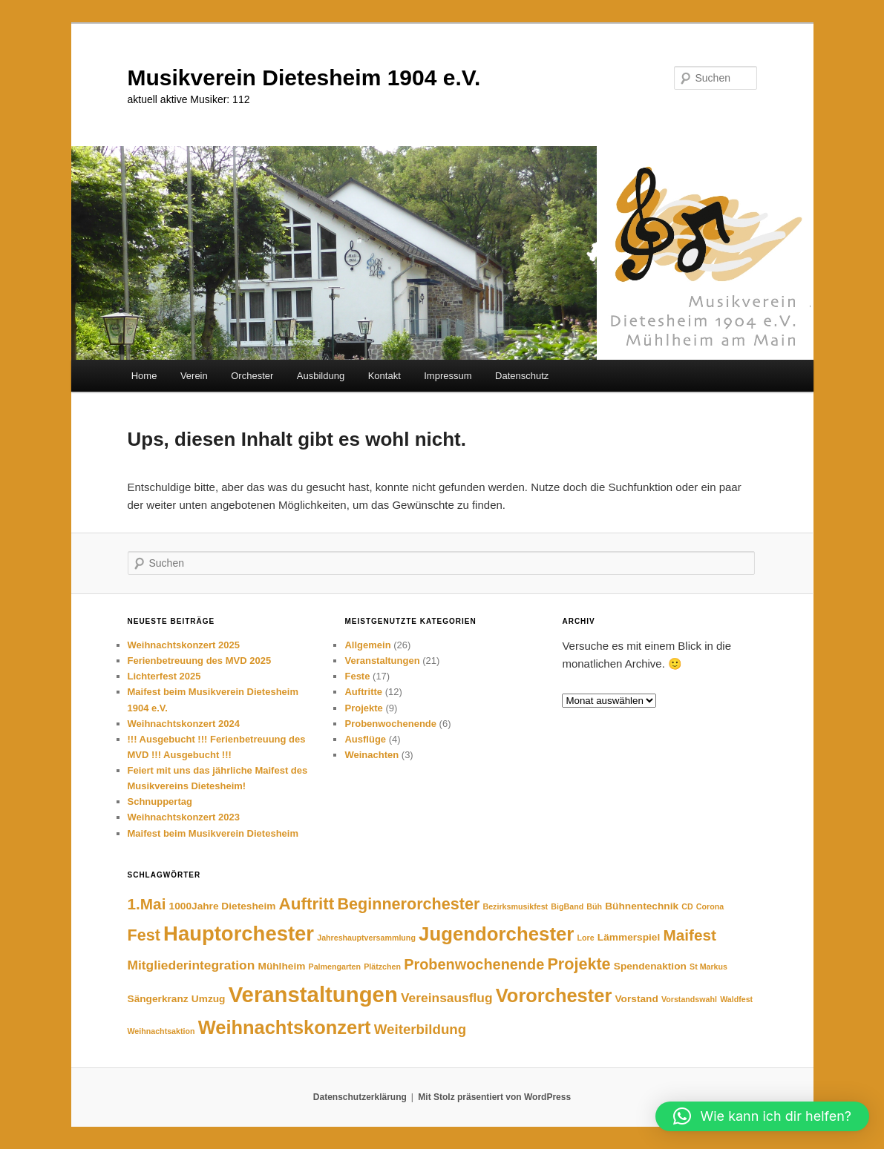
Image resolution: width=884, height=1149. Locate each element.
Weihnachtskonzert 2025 (184, 645)
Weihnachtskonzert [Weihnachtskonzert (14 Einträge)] (284, 1027)
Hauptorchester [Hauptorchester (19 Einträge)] (238, 933)
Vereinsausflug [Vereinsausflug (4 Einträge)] (447, 997)
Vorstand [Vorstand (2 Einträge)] (636, 998)
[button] (762, 1116)
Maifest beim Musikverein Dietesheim (213, 833)
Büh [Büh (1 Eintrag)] (594, 906)
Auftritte (363, 691)
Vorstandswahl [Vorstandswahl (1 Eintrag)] (689, 999)
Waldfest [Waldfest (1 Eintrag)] (736, 999)
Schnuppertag (160, 801)
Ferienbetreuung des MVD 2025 (200, 660)
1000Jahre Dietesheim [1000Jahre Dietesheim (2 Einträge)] (222, 906)
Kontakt (384, 375)
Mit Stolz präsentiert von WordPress (494, 1097)
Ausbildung (320, 375)
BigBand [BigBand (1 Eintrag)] (567, 906)
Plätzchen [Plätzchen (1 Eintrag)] (382, 966)
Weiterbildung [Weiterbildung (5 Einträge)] (420, 1029)
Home (144, 375)
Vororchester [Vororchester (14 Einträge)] (554, 995)
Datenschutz (522, 375)
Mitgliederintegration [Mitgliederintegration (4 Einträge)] (191, 965)
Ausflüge (365, 739)
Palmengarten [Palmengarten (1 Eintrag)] (335, 966)
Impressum (447, 375)
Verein (194, 375)
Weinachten (371, 754)
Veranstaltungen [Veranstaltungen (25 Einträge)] (313, 994)
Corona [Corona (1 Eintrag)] (710, 906)
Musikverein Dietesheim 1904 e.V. (304, 77)
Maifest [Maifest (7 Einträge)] (689, 935)
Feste (357, 676)
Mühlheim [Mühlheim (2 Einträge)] (282, 966)
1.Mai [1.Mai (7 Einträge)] (147, 903)
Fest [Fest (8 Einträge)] (144, 935)
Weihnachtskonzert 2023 (184, 817)
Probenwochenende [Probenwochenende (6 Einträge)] (474, 964)
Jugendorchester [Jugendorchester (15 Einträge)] (496, 934)
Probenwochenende (390, 723)
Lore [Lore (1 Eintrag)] (586, 937)
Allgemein (367, 645)
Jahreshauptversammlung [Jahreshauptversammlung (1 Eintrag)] (366, 937)
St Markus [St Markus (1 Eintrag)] (708, 966)
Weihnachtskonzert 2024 (184, 723)
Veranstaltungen (381, 660)
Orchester (252, 375)
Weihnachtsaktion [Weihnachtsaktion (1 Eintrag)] (161, 1031)
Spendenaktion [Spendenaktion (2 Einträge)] (650, 966)
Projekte (363, 708)
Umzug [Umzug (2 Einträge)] (208, 998)
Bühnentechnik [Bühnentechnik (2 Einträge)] (641, 906)
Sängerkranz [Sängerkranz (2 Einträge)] (158, 998)
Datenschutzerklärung (360, 1097)
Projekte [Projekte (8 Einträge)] (578, 964)
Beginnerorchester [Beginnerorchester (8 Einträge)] (408, 904)
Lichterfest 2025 (164, 676)
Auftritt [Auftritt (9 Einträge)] (307, 904)
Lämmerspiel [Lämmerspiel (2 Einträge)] (628, 937)
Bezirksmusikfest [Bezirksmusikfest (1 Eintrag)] (516, 906)
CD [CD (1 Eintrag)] (687, 906)
